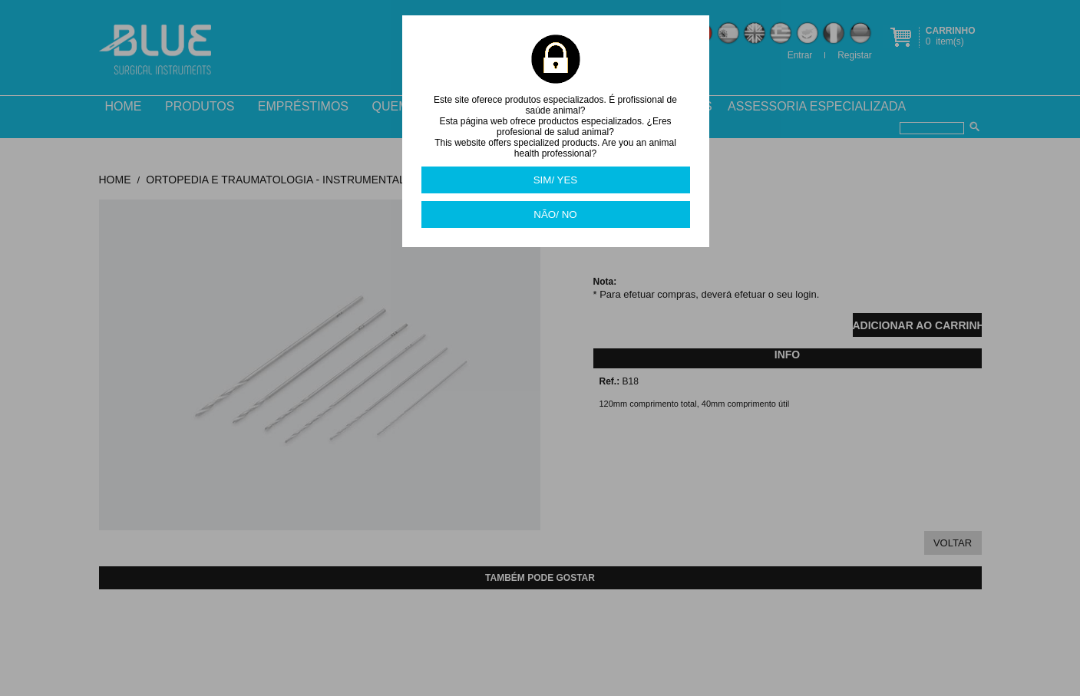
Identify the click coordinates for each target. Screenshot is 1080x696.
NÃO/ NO (554, 214)
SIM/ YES (555, 180)
